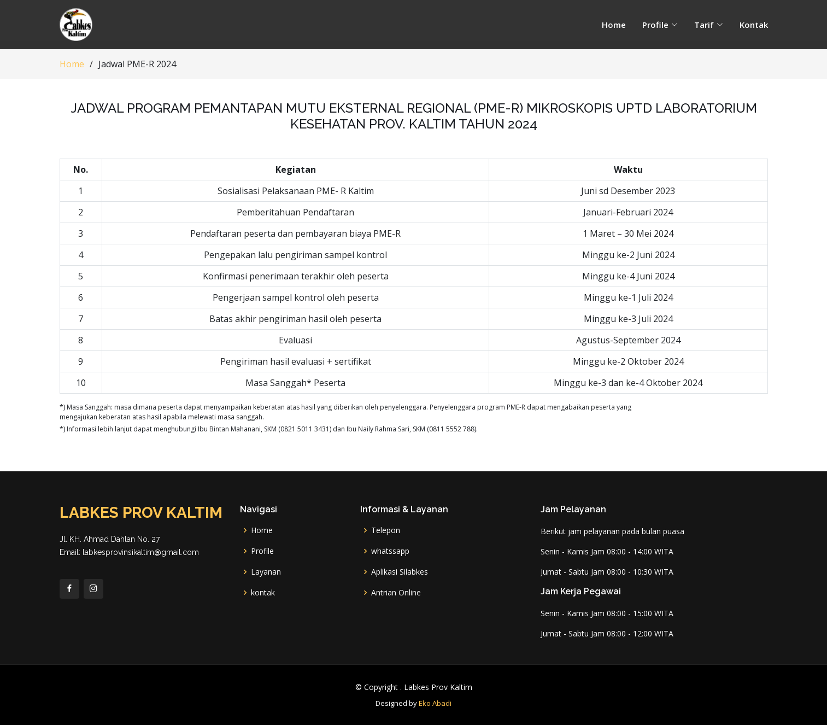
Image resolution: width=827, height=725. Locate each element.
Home (614, 24)
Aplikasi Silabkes (399, 572)
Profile (262, 551)
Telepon (385, 530)
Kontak (754, 24)
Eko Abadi (435, 703)
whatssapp (390, 551)
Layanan (266, 572)
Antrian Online (396, 593)
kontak (263, 593)
